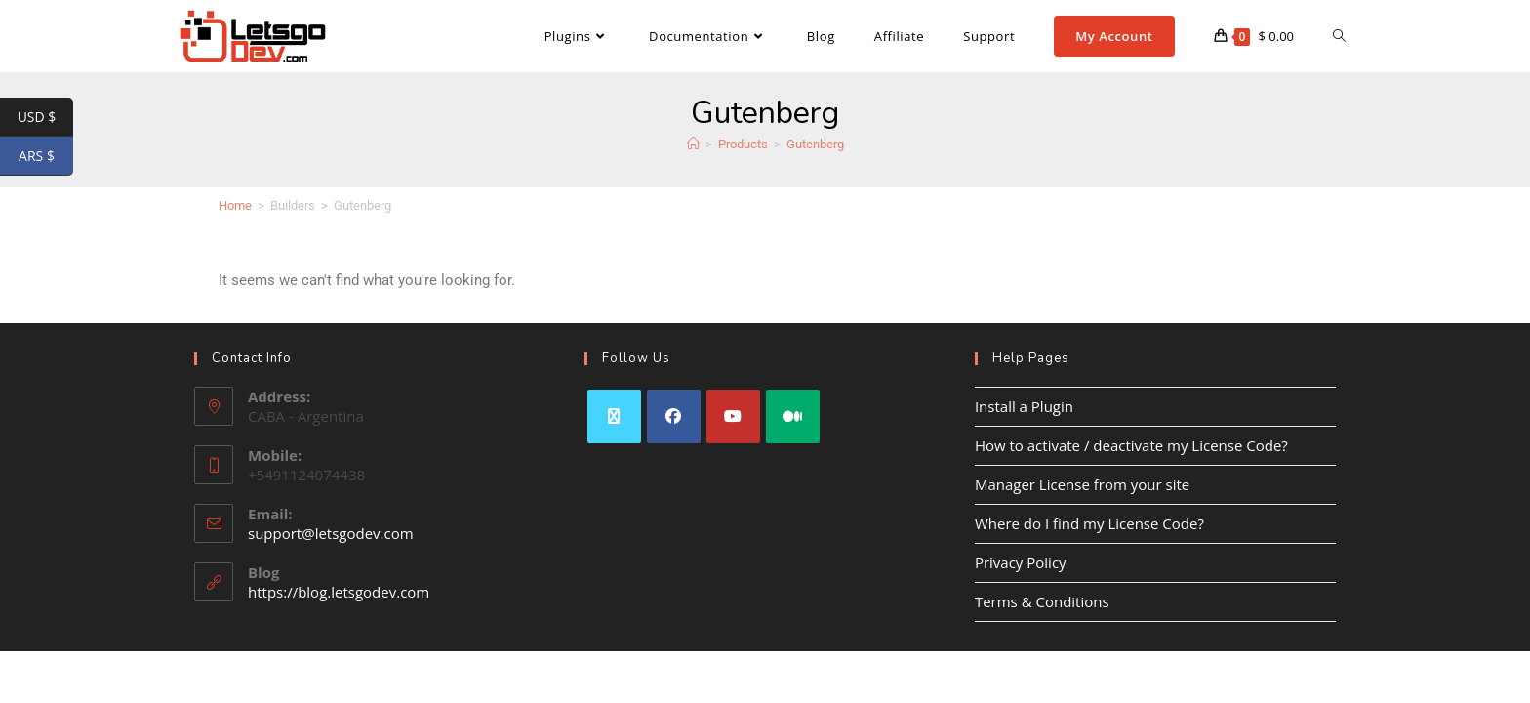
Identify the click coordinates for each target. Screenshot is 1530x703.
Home (235, 205)
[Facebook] (674, 416)
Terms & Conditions (1042, 601)
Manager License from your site (1082, 484)
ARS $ (46, 156)
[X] (614, 416)
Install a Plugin (1024, 406)
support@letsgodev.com (331, 533)
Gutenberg (815, 144)
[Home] (693, 144)
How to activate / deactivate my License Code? (1131, 445)
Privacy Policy (1021, 562)
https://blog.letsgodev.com (338, 591)
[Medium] (793, 416)
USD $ (45, 117)
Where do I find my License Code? (1089, 523)
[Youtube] (733, 416)
